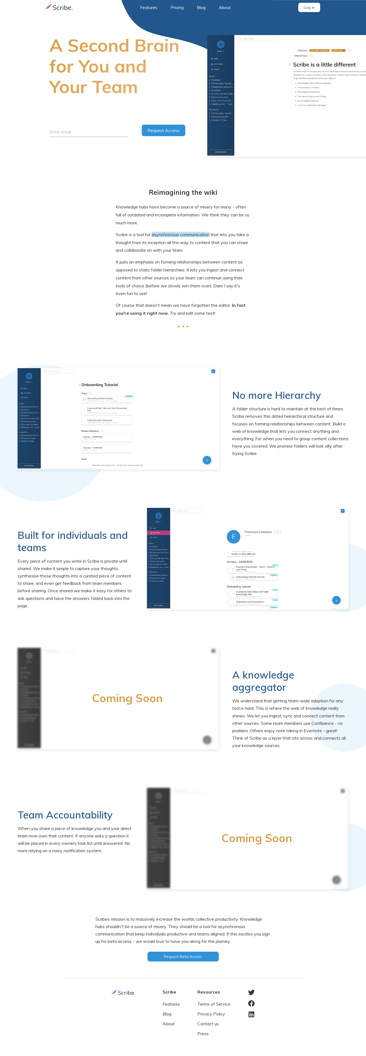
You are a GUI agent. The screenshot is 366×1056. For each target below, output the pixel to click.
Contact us (208, 1023)
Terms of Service (214, 1004)
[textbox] (183, 260)
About (225, 7)
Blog (201, 7)
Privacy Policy (211, 1014)
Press (203, 1033)
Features (148, 7)
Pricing (177, 7)
